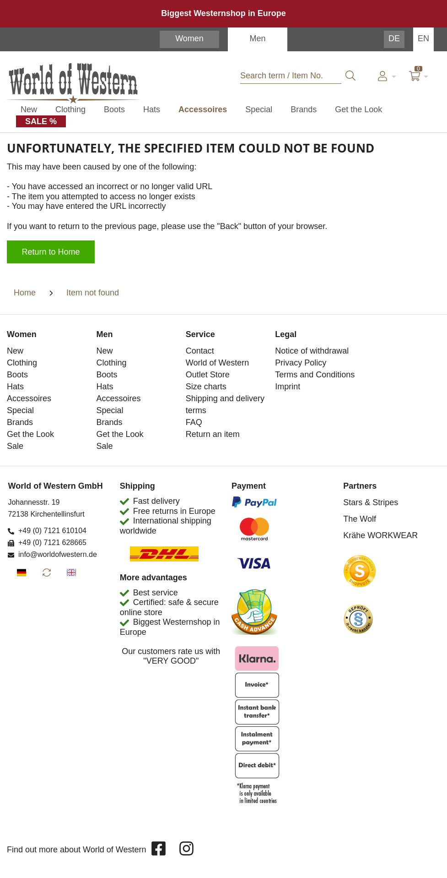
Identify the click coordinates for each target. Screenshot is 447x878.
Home (25, 292)
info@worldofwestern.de (57, 554)
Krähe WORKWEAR (380, 535)
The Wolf (359, 519)
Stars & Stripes (370, 502)
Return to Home (51, 251)
